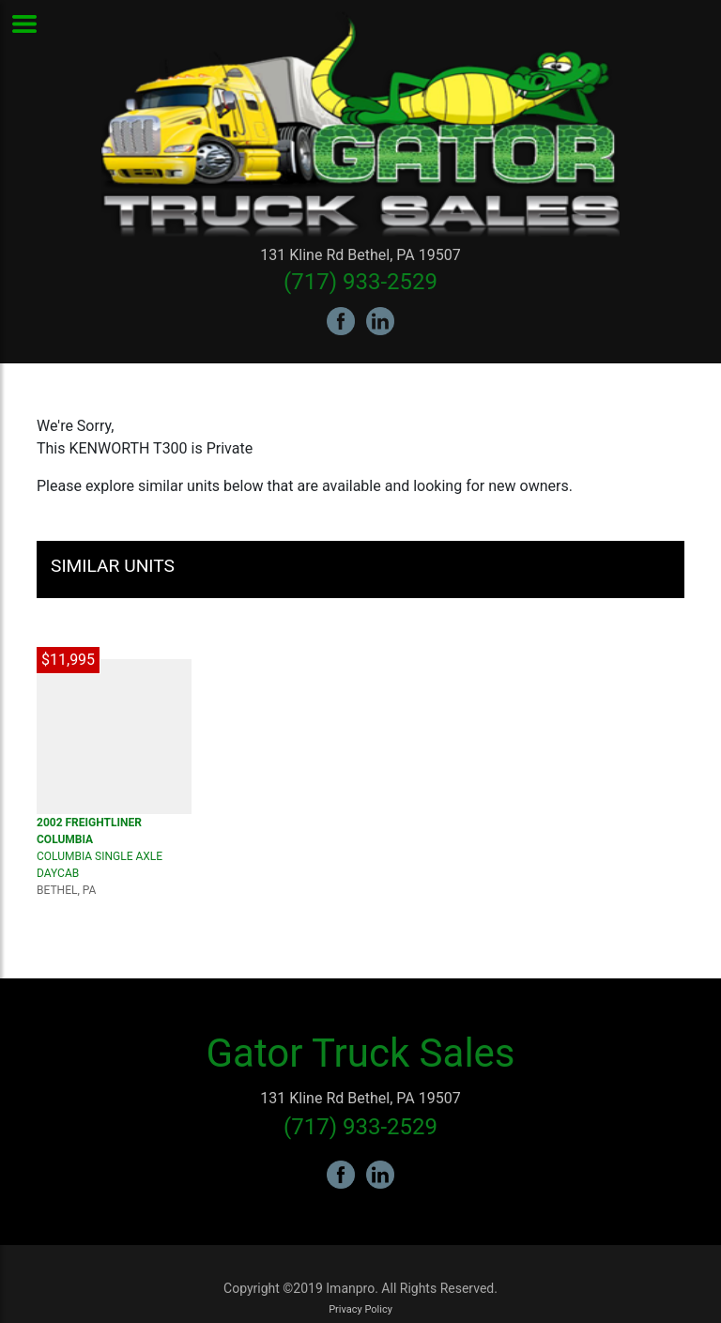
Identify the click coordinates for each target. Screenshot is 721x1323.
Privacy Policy (360, 1309)
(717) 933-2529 (360, 282)
